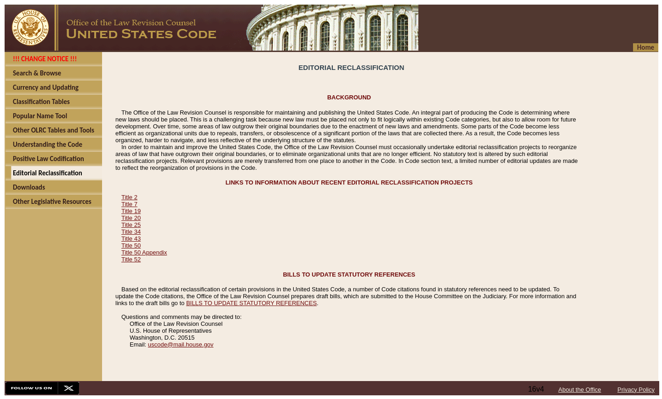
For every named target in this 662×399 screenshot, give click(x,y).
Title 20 (131, 217)
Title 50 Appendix (144, 252)
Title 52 (131, 259)
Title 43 (131, 238)
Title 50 (131, 245)
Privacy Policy (636, 389)
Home (645, 47)
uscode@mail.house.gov (181, 344)
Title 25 (131, 224)
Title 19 (131, 211)
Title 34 (131, 231)
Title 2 (129, 197)
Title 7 (129, 204)
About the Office (580, 389)
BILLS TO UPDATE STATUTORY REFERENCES (251, 303)
